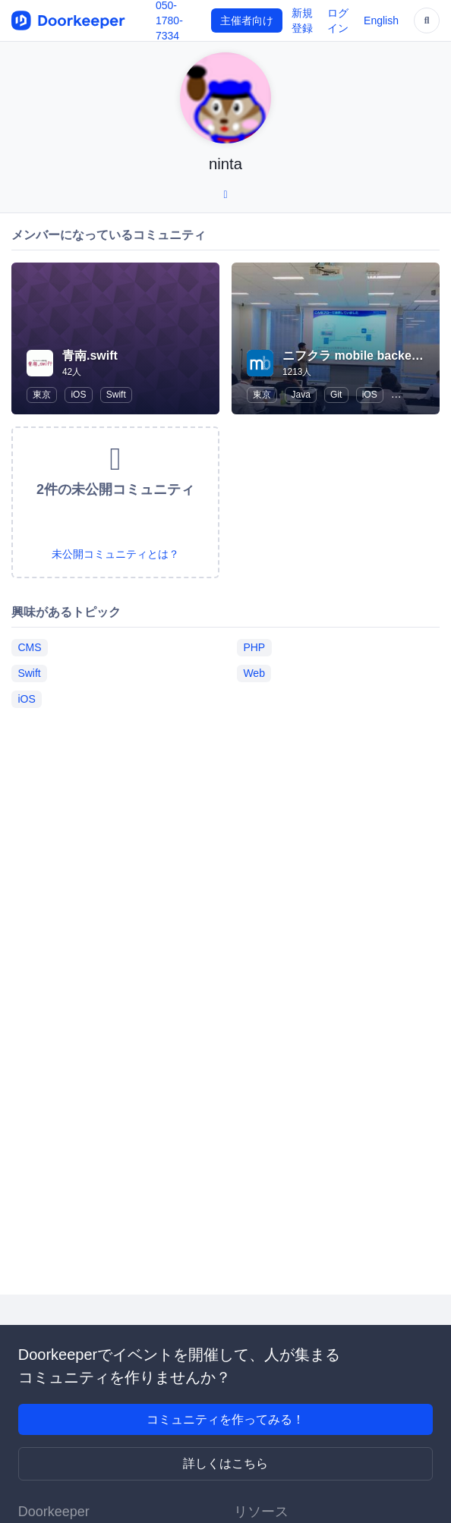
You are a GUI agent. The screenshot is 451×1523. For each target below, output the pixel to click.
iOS (78, 394)
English (381, 20)
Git (336, 394)
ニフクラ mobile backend (354, 355)
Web (254, 673)
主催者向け (246, 20)
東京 (42, 394)
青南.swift (90, 355)
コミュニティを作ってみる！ (225, 1419)
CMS (29, 647)
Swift (116, 394)
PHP (254, 647)
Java (300, 394)
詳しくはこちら (225, 1463)
